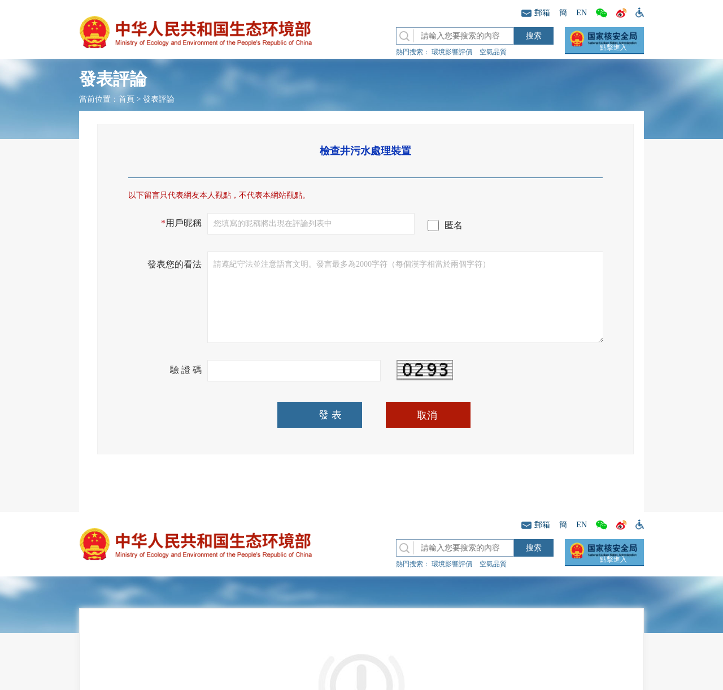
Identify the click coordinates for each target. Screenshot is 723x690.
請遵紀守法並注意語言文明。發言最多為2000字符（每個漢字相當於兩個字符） (405, 297)
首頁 (126, 99)
